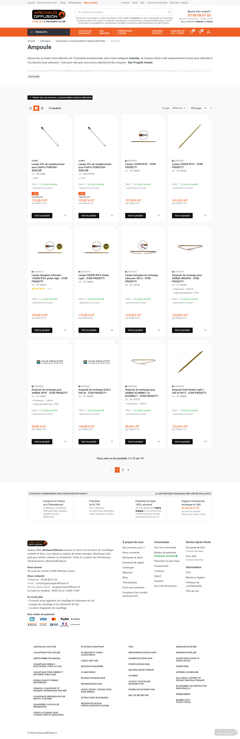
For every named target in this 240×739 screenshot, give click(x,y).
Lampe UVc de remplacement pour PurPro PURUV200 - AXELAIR (94, 167)
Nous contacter (131, 552)
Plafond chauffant (90, 646)
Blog (62, 2)
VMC (129, 646)
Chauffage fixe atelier (44, 652)
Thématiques (74, 2)
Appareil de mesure (184, 672)
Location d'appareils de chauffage (47, 607)
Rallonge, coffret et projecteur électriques (188, 679)
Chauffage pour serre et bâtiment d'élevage (45, 673)
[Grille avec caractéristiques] (36, 108)
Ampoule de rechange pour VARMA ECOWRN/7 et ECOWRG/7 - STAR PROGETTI (141, 393)
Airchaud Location (42, 646)
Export (157, 576)
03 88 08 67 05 (199, 15)
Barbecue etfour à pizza (181, 701)
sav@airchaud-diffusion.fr (66, 587)
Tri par (165, 108)
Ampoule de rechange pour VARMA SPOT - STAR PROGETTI (49, 391)
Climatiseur (85, 672)
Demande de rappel (133, 562)
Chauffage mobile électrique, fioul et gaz (45, 665)
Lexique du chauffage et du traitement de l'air (54, 604)
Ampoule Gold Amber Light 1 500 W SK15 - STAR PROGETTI (189, 391)
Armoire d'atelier (183, 652)
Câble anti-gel (87, 660)
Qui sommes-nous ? (48, 2)
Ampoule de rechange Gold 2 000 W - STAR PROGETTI (94, 391)
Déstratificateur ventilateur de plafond (92, 704)
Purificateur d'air (137, 664)
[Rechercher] (169, 12)
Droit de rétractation (165, 586)
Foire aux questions (133, 587)
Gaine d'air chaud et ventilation (185, 659)
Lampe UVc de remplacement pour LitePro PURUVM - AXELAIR (48, 167)
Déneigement (181, 694)
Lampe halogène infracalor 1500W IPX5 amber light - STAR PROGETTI (50, 278)
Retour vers (60, 97)
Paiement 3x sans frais (167, 561)
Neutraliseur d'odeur (139, 670)
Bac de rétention (136, 695)
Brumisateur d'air (89, 684)
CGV (188, 572)
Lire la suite (33, 76)
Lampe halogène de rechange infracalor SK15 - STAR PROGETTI (141, 278)
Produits (49, 32)
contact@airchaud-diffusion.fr (52, 583)
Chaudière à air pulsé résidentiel (43, 705)
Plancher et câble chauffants (89, 653)
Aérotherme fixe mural (44, 658)
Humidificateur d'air (138, 658)
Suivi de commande (157, 2)
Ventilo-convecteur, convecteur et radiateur (46, 713)
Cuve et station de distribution (137, 682)
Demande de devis (132, 557)
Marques (127, 572)
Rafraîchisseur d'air (90, 678)
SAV (142, 2)
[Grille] (31, 108)
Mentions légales (195, 577)
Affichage (196, 108)
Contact (125, 2)
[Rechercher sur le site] (120, 12)
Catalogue (128, 567)
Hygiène (131, 675)
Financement (161, 566)
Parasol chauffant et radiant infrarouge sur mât (47, 689)
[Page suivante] (128, 470)
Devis (135, 2)
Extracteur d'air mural (92, 697)
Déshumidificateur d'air (140, 652)
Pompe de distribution (139, 689)
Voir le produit (42, 215)
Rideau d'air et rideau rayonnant (43, 681)
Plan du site (192, 591)
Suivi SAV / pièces (179, 2)
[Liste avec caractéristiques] (42, 108)
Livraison (159, 571)
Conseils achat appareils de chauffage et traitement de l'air (61, 600)
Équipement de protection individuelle (189, 687)
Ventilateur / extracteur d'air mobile (93, 690)
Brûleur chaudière (89, 666)
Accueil (31, 2)
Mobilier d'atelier (184, 646)
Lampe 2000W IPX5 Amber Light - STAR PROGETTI (93, 277)
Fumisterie (180, 666)
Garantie (159, 581)
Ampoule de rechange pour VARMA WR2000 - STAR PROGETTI (187, 278)
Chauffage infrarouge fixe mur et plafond (46, 697)
